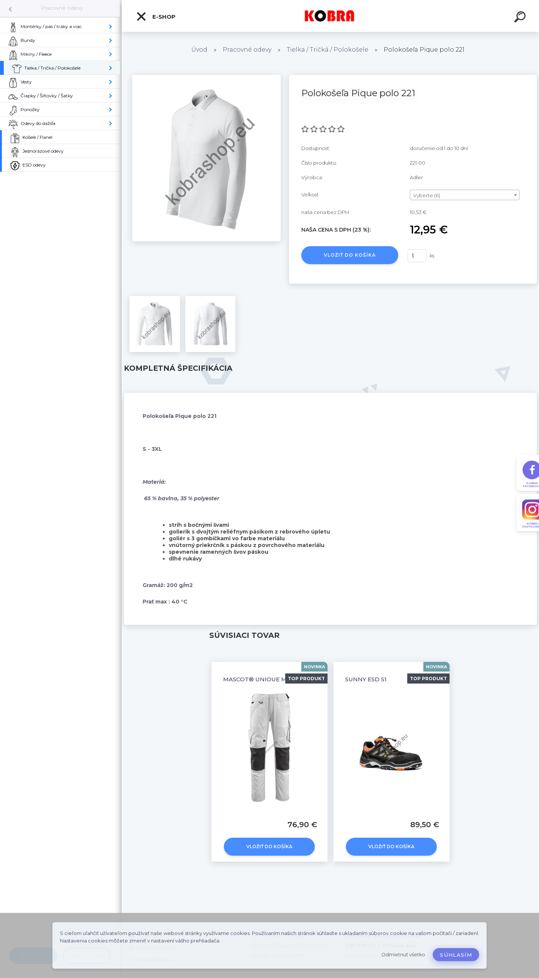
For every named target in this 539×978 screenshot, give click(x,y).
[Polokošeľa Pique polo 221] (206, 77)
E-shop (156, 16)
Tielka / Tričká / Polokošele (327, 49)
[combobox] (465, 195)
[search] (521, 18)
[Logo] (330, 15)
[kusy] (417, 255)
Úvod (199, 49)
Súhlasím (456, 955)
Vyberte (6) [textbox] (426, 195)
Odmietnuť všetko (403, 954)
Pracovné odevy (62, 7)
